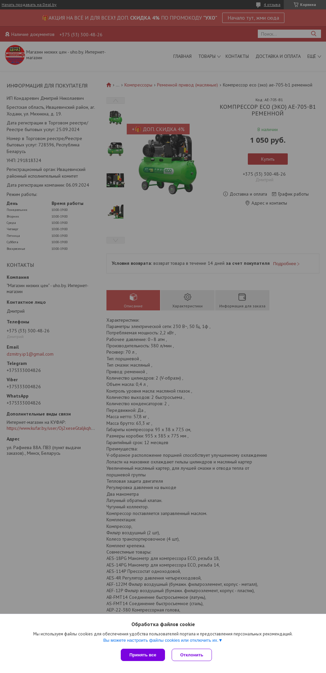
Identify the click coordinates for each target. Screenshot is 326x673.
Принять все (142, 654)
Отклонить (191, 654)
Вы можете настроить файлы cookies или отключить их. (160, 640)
